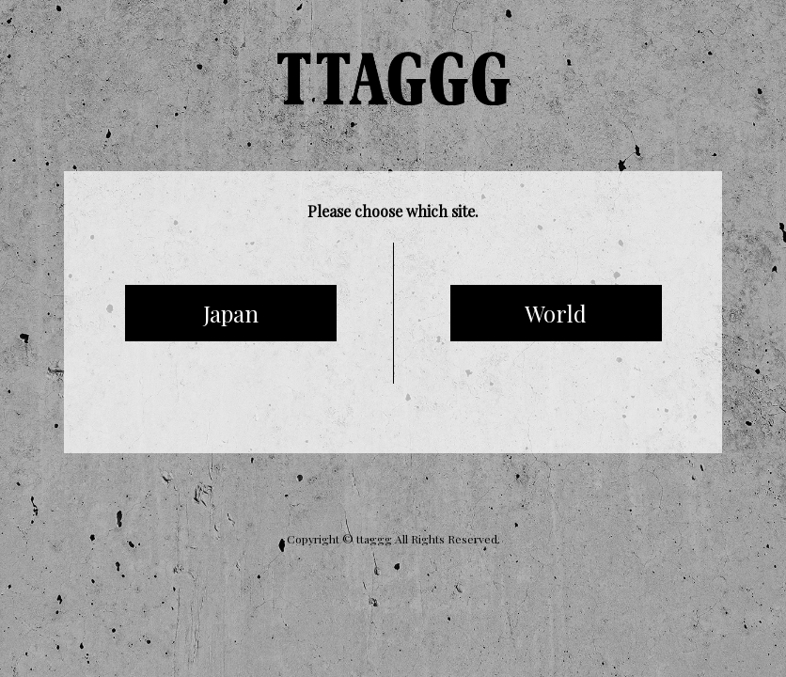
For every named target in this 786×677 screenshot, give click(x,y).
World (556, 313)
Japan (231, 313)
